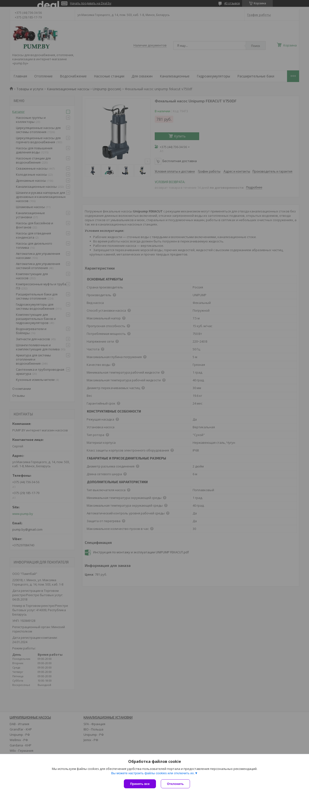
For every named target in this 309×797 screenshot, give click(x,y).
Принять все (140, 784)
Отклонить (175, 784)
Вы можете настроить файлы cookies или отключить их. (153, 773)
